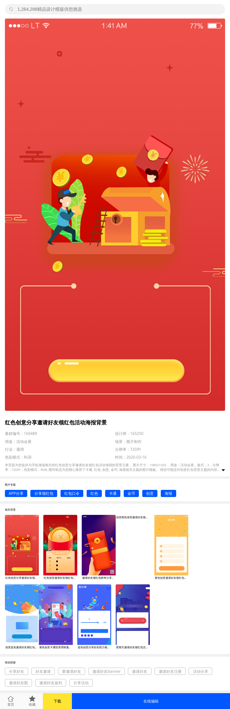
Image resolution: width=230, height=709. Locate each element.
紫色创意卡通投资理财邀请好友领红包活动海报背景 (56, 647)
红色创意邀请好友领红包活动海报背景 (60, 578)
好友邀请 (43, 671)
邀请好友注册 (170, 671)
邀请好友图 (18, 682)
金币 (131, 493)
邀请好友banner (106, 671)
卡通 (113, 493)
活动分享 (200, 671)
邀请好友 (139, 671)
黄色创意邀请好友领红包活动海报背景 (171, 578)
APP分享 (16, 493)
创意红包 (187, 469)
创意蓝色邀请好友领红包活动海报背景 (22, 647)
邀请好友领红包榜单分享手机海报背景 (99, 578)
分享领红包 (43, 493)
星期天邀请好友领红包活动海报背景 (133, 647)
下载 (57, 701)
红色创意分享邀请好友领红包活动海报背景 (22, 578)
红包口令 (71, 493)
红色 (94, 493)
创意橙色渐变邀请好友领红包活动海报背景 (133, 517)
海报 (168, 493)
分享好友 (16, 671)
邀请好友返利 (50, 682)
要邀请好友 (71, 671)
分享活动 (81, 682)
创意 (150, 493)
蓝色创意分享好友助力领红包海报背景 (94, 647)
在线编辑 (151, 701)
